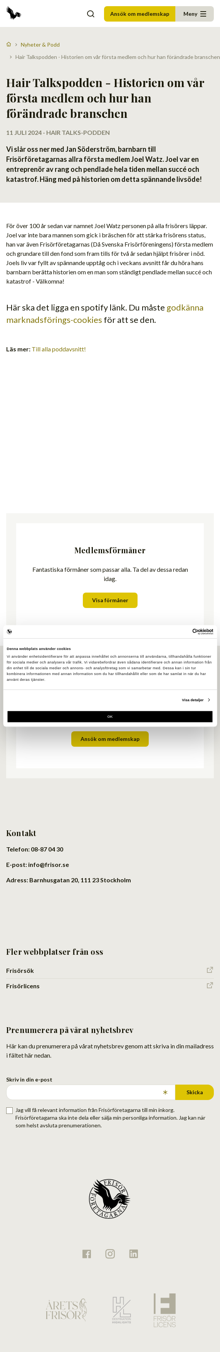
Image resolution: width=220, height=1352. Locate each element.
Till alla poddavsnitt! (59, 349)
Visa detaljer (192, 700)
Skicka (194, 1092)
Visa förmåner (110, 600)
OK (110, 716)
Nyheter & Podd (40, 44)
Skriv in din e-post (29, 1079)
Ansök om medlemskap (139, 13)
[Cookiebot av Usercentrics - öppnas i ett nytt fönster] (179, 631)
